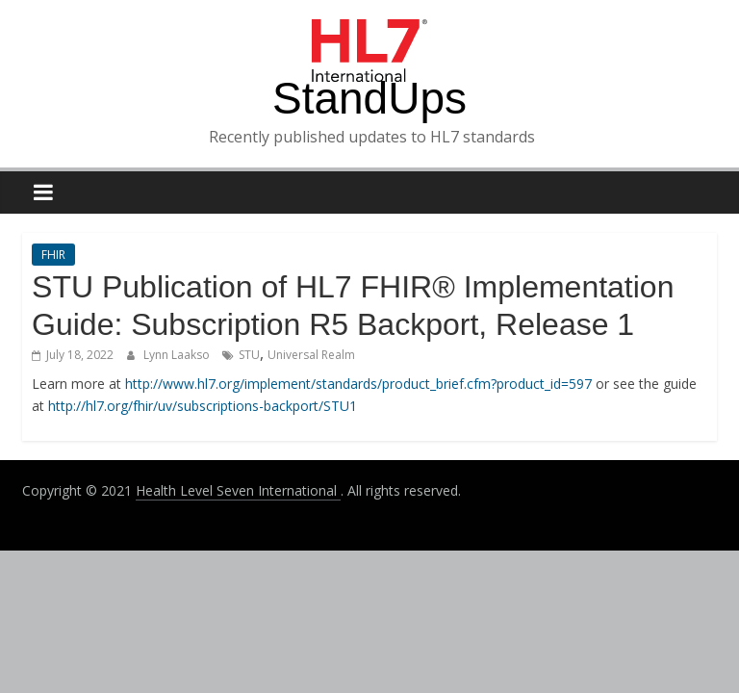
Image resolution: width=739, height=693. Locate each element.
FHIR (53, 254)
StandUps (369, 98)
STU (249, 354)
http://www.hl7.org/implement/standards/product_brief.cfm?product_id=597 (358, 383)
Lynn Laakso (178, 354)
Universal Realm (311, 354)
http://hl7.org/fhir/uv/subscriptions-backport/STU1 (202, 406)
